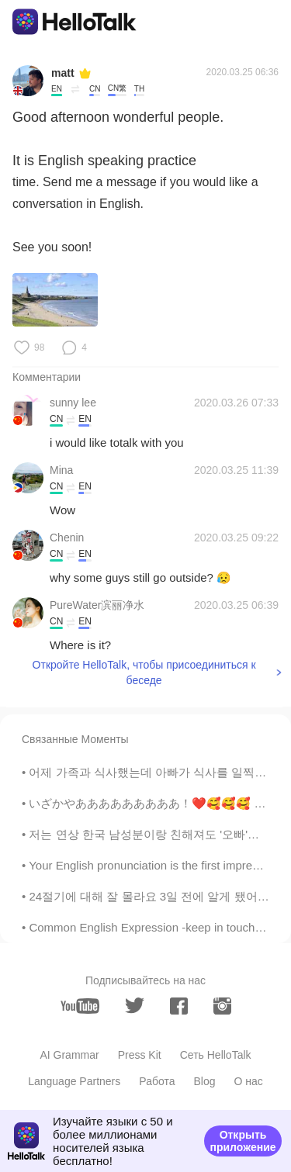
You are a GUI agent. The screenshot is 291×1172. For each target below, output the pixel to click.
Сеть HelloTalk (215, 1055)
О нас (248, 1081)
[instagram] (222, 1006)
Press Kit (139, 1055)
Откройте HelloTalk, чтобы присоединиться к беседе (144, 672)
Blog (204, 1081)
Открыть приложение (242, 1141)
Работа (157, 1081)
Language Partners (74, 1081)
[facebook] (179, 1006)
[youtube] (80, 1006)
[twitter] (134, 1005)
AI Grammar (69, 1055)
